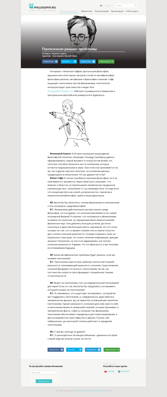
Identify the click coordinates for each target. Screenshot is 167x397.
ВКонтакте (123, 372)
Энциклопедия (102, 11)
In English (107, 6)
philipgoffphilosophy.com (60, 91)
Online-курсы (132, 11)
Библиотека (86, 11)
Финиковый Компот (69, 11)
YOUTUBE (109, 371)
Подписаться (106, 61)
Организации (117, 11)
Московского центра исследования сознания (91, 391)
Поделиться (50, 61)
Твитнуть (69, 61)
